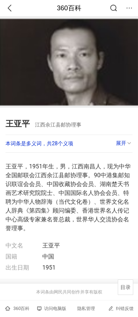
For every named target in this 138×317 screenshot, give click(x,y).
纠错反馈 (121, 308)
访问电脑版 (51, 308)
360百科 (69, 8)
